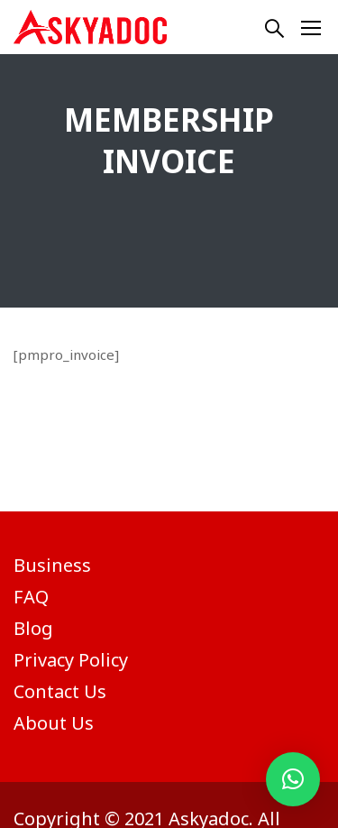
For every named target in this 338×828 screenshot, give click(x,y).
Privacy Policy (71, 660)
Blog (33, 628)
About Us (54, 723)
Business (52, 565)
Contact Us (60, 691)
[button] (293, 779)
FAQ (31, 596)
